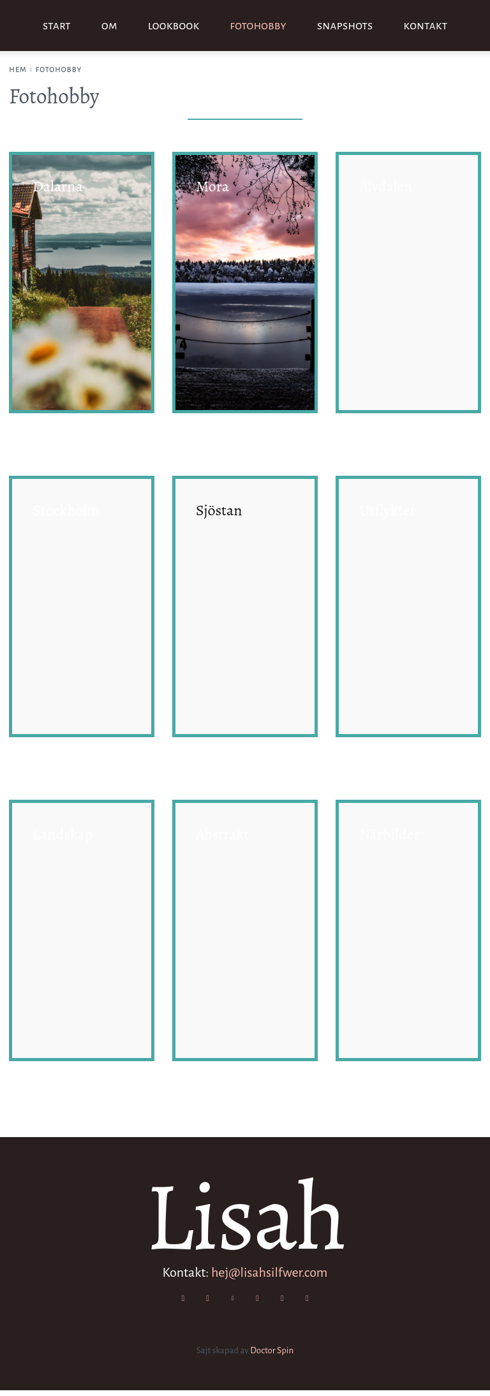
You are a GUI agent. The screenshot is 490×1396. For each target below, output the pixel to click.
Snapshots (345, 25)
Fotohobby (258, 25)
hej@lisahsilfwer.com (269, 1274)
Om (109, 25)
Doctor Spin (271, 1356)
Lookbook (174, 25)
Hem (18, 69)
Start (57, 25)
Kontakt (425, 25)
